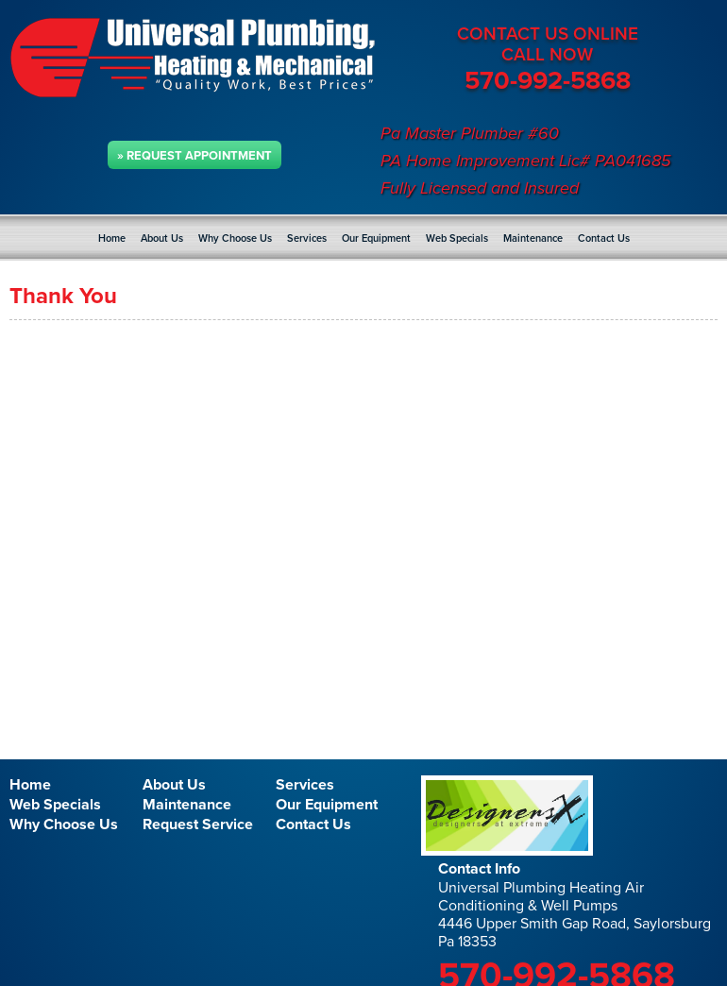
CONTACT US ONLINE (547, 34)
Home (112, 238)
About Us (162, 238)
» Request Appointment (194, 155)
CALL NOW (547, 54)
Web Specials (457, 238)
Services (307, 238)
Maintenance (533, 238)
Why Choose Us (235, 238)
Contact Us (604, 238)
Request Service (198, 824)
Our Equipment (376, 238)
